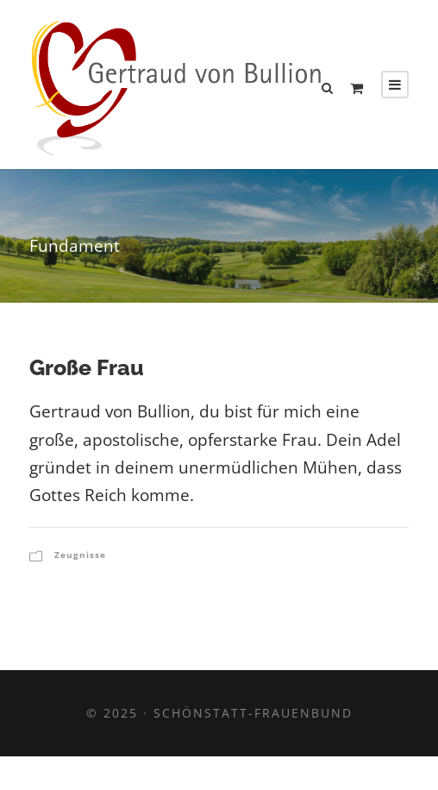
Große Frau (86, 367)
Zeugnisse (80, 555)
